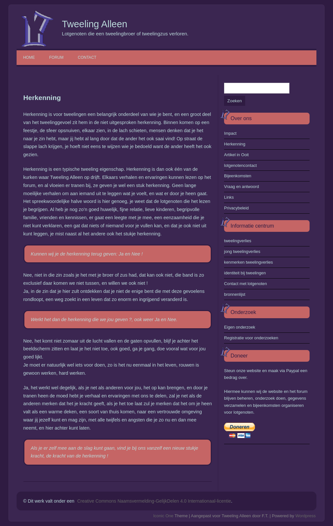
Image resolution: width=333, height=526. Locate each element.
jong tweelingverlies (242, 251)
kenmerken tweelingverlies (248, 262)
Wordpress (305, 515)
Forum (56, 57)
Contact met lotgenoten (245, 283)
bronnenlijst (234, 294)
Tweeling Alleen (94, 24)
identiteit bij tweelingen (245, 272)
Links (229, 197)
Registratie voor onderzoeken (251, 337)
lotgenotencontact (240, 165)
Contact (87, 57)
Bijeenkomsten (237, 175)
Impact (230, 133)
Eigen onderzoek (239, 327)
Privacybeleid (236, 208)
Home (29, 57)
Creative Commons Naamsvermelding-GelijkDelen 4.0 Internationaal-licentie (154, 501)
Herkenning (234, 144)
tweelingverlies (237, 240)
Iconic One (163, 515)
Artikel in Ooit (236, 154)
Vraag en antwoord (241, 186)
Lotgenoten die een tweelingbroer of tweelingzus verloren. (125, 33)
